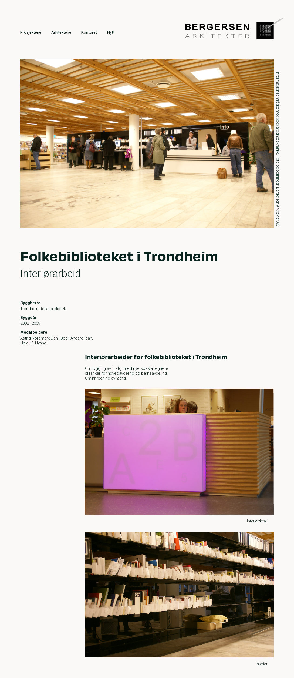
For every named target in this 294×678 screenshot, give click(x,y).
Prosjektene (30, 32)
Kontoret (89, 32)
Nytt (110, 32)
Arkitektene (61, 32)
